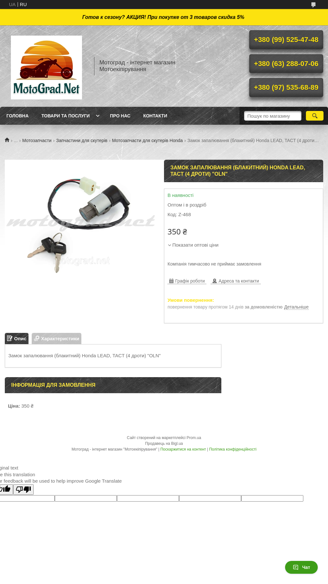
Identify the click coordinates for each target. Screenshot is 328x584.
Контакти (155, 115)
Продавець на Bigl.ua (164, 443)
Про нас (120, 115)
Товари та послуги (65, 115)
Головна (17, 115)
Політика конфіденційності (233, 449)
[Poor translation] (23, 489)
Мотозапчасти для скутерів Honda (147, 140)
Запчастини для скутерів (81, 140)
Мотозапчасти (37, 140)
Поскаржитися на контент (183, 449)
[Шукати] (315, 116)
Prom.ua (194, 438)
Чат (301, 567)
